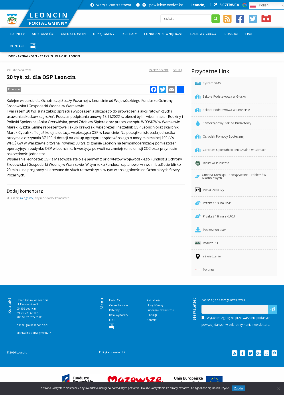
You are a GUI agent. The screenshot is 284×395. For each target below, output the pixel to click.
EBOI (248, 34)
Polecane (14, 89)
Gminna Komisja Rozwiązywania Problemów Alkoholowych (230, 176)
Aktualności (43, 34)
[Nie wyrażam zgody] (278, 388)
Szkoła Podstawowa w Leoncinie (222, 110)
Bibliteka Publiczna (212, 163)
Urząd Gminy (103, 34)
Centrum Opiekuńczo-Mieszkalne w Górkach (230, 150)
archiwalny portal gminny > (34, 333)
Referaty (129, 34)
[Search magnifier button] (215, 18)
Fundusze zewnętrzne (163, 34)
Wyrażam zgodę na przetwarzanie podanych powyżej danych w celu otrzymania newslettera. (235, 321)
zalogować (27, 198)
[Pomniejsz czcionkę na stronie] (137, 4)
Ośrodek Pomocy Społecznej (220, 136)
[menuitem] (17, 34)
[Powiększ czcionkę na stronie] (143, 4)
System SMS (208, 83)
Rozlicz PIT (207, 243)
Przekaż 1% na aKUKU (215, 216)
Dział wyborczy (203, 34)
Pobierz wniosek (210, 230)
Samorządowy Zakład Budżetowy (223, 123)
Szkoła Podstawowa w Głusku (220, 96)
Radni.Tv (17, 34)
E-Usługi (231, 34)
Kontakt (17, 46)
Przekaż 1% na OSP (213, 203)
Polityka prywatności (112, 352)
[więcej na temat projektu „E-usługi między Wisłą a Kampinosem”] (142, 381)
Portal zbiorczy (209, 190)
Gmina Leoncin (73, 34)
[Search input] (187, 18)
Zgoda (238, 388)
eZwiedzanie (208, 256)
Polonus (205, 270)
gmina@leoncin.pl (37, 325)
